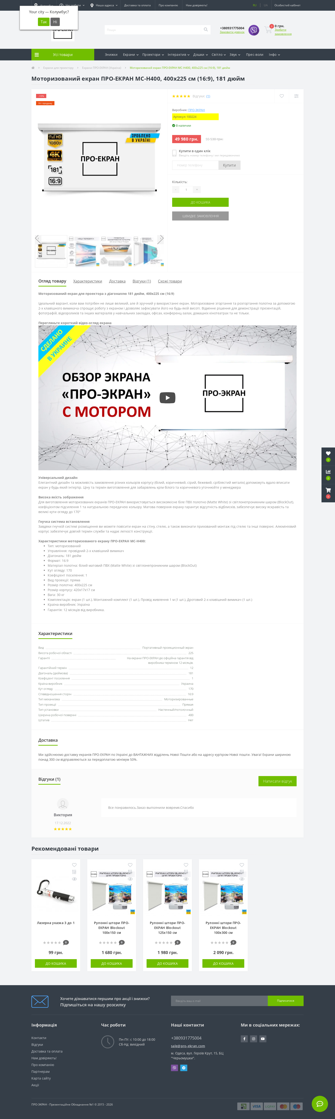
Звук (235, 54)
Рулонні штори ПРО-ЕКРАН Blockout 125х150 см (167, 928)
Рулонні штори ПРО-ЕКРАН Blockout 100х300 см (223, 928)
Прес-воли (255, 54)
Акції (35, 1085)
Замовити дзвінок (232, 32)
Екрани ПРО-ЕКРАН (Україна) (101, 68)
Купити (229, 165)
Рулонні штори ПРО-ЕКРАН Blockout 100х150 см (111, 928)
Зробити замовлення (283, 32)
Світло (219, 54)
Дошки (200, 54)
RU (255, 5)
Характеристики (87, 281)
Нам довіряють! (196, 5)
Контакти (38, 1038)
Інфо (274, 54)
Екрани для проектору (58, 68)
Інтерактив (179, 54)
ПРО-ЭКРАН (196, 110)
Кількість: (180, 182)
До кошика (200, 202)
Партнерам (40, 1071)
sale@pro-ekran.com (188, 1046)
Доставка (117, 281)
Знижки (111, 54)
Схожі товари (170, 281)
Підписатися (285, 1001)
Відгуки (37, 1044)
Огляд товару (52, 281)
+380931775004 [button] (186, 1038)
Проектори (153, 54)
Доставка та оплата (137, 5)
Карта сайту (41, 1078)
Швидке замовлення (200, 216)
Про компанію (168, 5)
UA (266, 5)
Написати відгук (277, 781)
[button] (71, 5)
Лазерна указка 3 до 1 (56, 923)
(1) (208, 96)
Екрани (131, 54)
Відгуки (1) (142, 281)
